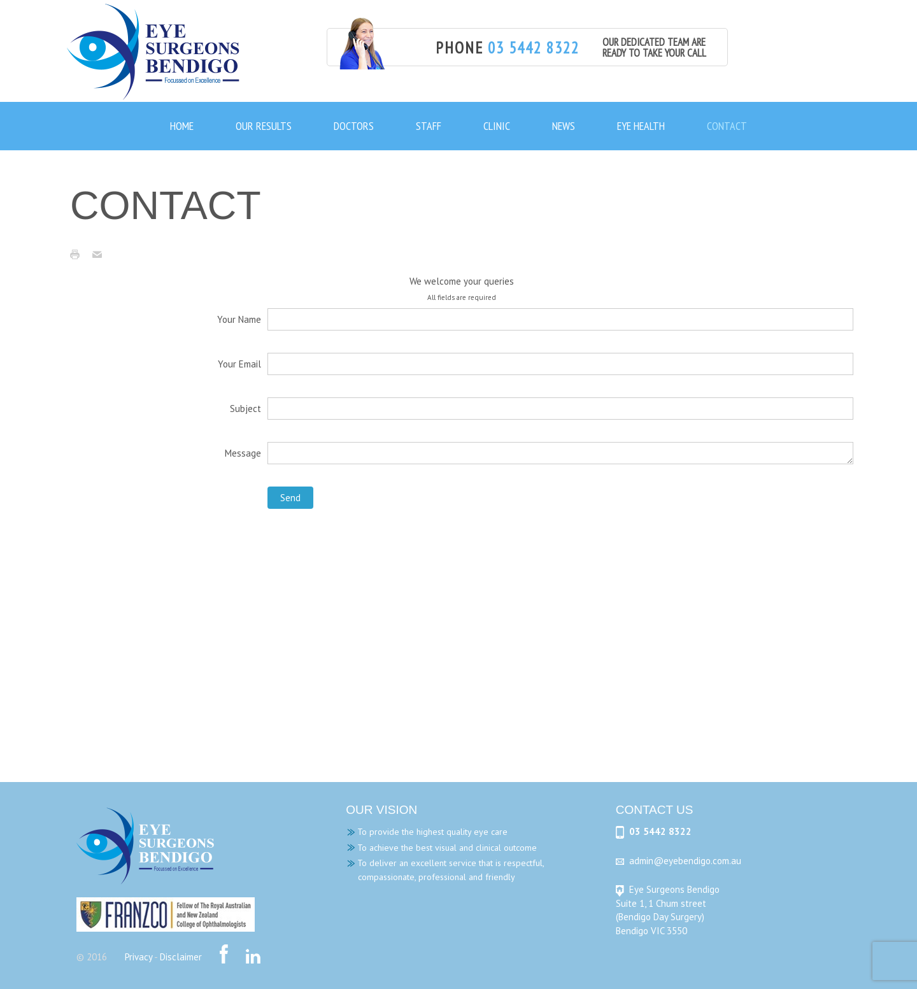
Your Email (239, 364)
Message (243, 453)
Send (290, 498)
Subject (245, 408)
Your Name (239, 319)
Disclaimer (181, 957)
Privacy (138, 957)
